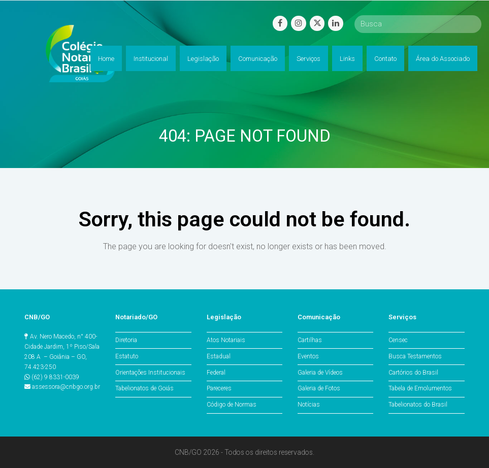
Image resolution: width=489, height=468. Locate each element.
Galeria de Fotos (319, 388)
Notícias (309, 404)
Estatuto (126, 356)
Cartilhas (310, 340)
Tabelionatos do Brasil (417, 404)
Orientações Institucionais (150, 372)
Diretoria (126, 340)
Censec (398, 340)
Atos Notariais (226, 340)
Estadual (219, 356)
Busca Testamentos (415, 356)
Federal (216, 372)
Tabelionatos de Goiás (144, 388)
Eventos (308, 356)
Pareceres (219, 388)
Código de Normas (231, 404)
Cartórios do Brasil (413, 372)
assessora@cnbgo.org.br (66, 386)
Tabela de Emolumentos (420, 388)
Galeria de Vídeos (320, 372)
